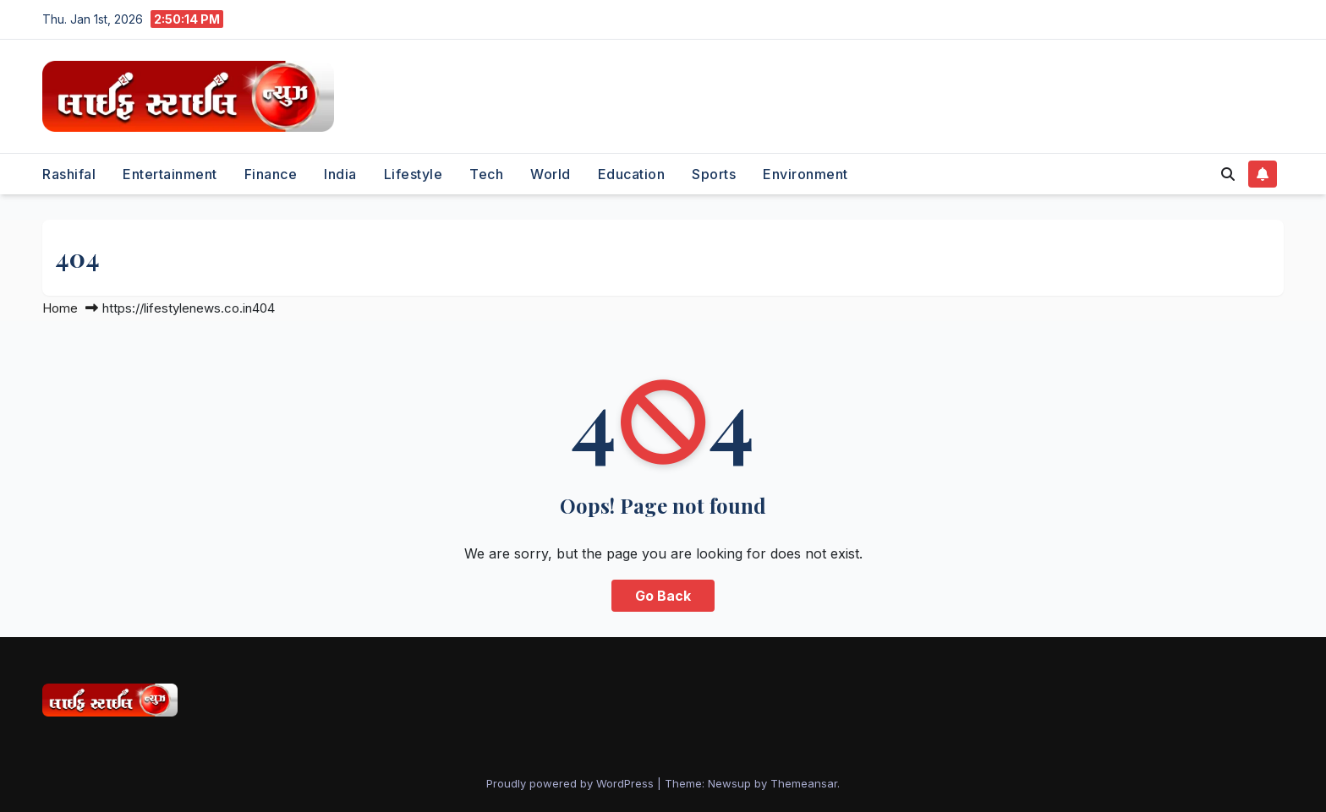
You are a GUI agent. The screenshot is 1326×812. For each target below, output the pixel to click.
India (340, 174)
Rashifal (69, 174)
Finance (271, 174)
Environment (805, 174)
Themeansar (803, 783)
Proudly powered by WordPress (571, 783)
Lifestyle (413, 174)
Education (632, 174)
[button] (1228, 174)
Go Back (663, 595)
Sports (714, 174)
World (550, 174)
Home (60, 308)
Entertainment (170, 174)
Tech (486, 174)
